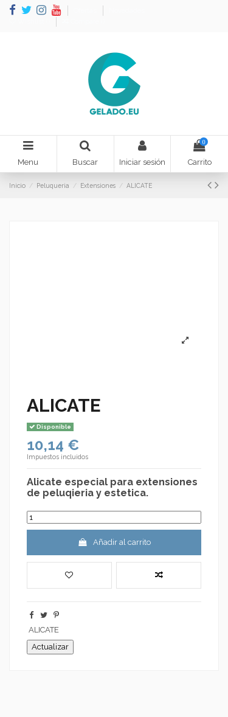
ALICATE (44, 629)
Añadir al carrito (114, 542)
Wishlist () (30, 22)
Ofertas (86, 11)
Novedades (127, 11)
